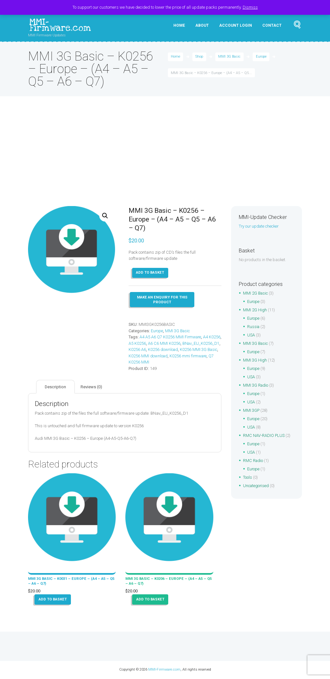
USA (251, 335)
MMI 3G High (255, 360)
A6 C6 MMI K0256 (177, 343)
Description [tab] (55, 387)
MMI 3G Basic (229, 57)
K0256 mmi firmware (148, 362)
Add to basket (150, 273)
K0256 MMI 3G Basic (148, 356)
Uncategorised (256, 486)
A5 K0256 (151, 343)
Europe (261, 57)
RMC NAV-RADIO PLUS (264, 435)
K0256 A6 (177, 349)
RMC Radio (253, 460)
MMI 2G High (255, 310)
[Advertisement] (165, 158)
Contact (272, 25)
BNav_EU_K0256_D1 (147, 349)
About (202, 25)
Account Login (235, 25)
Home (179, 25)
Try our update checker (259, 226)
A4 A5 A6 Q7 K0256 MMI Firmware (171, 337)
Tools (247, 477)
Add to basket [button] (53, 600)
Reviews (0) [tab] (92, 387)
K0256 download (203, 349)
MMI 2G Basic (255, 293)
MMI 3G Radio (256, 385)
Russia (253, 327)
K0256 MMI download (188, 356)
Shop (199, 57)
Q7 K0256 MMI (182, 362)
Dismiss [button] (250, 7)
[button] (105, 216)
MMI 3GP (251, 410)
